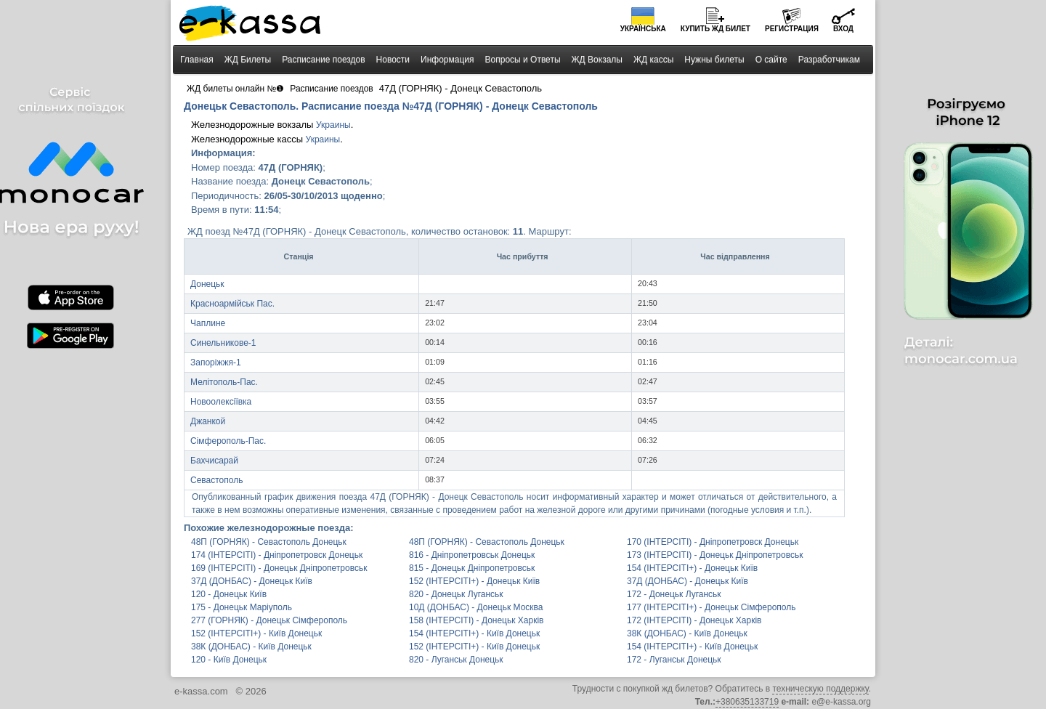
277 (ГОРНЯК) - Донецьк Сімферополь (269, 620)
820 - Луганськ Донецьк (456, 660)
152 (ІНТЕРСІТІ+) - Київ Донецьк (256, 633)
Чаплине (207, 323)
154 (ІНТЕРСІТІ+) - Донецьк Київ (692, 568)
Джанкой (207, 421)
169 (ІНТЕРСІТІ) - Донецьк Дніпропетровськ (279, 568)
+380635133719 (747, 702)
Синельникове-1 (223, 343)
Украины (333, 125)
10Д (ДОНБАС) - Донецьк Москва (476, 607)
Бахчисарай (214, 460)
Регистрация (792, 29)
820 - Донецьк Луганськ (456, 594)
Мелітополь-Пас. (224, 382)
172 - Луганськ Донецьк (674, 660)
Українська (643, 29)
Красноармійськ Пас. (232, 304)
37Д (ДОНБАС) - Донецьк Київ (251, 581)
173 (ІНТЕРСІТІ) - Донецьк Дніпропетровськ (715, 555)
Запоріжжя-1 (215, 362)
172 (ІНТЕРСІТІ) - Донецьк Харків (694, 620)
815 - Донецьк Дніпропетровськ (472, 568)
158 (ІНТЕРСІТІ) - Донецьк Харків (476, 620)
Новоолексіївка (220, 402)
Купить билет (715, 29)
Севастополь (216, 480)
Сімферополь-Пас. (228, 441)
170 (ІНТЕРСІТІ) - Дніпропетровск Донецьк (712, 542)
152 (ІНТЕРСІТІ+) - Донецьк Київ (474, 581)
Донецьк (207, 284)
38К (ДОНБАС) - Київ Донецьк (687, 633)
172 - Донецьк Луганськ (674, 594)
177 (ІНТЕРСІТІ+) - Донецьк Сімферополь (711, 607)
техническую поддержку (820, 689)
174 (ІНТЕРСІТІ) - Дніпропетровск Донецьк (276, 555)
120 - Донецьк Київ (229, 594)
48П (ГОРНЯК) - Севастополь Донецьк (268, 542)
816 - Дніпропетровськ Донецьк (472, 555)
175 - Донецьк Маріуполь (241, 607)
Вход (843, 29)
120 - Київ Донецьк (229, 660)
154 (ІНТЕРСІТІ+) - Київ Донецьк (474, 633)
